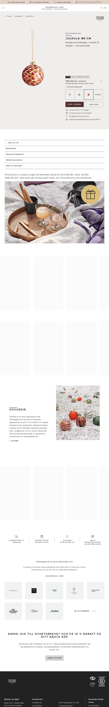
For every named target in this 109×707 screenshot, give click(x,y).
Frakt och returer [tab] (14, 166)
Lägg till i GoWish (93, 104)
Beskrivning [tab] (11, 148)
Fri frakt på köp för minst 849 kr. (40, 2)
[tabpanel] (54, 209)
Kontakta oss (37, 702)
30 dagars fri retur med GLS (64, 2)
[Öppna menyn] (3, 8)
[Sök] (101, 8)
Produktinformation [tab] (15, 154)
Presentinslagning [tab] (14, 160)
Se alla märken (85, 611)
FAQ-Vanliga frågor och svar (69, 702)
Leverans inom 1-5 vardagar (18, 2)
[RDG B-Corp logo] (102, 682)
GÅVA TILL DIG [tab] (13, 143)
